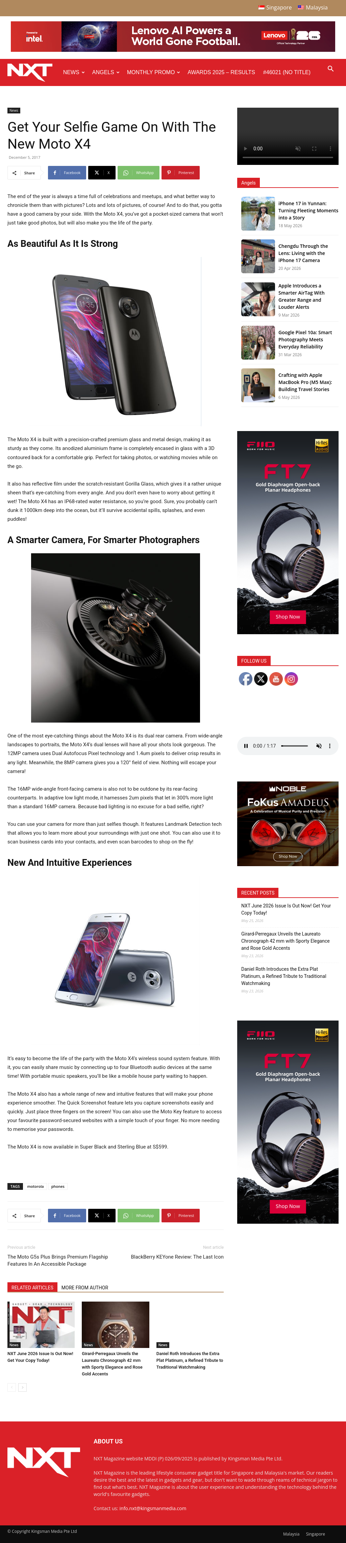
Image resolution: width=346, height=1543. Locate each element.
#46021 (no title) (287, 72)
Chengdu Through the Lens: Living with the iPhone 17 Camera (303, 253)
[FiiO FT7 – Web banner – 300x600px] (288, 632)
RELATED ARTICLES (32, 1287)
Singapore (315, 1534)
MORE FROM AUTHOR (84, 1287)
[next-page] (22, 1387)
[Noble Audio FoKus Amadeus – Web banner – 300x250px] (288, 864)
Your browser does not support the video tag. (288, 136)
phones (58, 1186)
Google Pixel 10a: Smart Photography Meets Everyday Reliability (305, 339)
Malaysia (291, 1534)
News (74, 72)
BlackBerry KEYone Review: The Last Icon (177, 1257)
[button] (330, 69)
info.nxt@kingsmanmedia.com (153, 1508)
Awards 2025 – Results (221, 72)
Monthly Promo (153, 72)
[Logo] (33, 72)
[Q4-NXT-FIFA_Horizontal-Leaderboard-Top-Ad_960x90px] (173, 50)
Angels (106, 72)
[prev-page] (11, 1387)
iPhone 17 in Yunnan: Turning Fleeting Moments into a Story (308, 210)
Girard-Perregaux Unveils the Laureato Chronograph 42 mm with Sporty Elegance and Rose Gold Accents (285, 941)
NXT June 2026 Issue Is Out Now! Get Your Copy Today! (286, 909)
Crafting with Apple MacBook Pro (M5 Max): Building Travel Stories (305, 382)
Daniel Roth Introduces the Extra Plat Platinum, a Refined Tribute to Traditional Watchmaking (189, 1360)
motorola (35, 1186)
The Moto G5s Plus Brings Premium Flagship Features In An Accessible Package (57, 1260)
